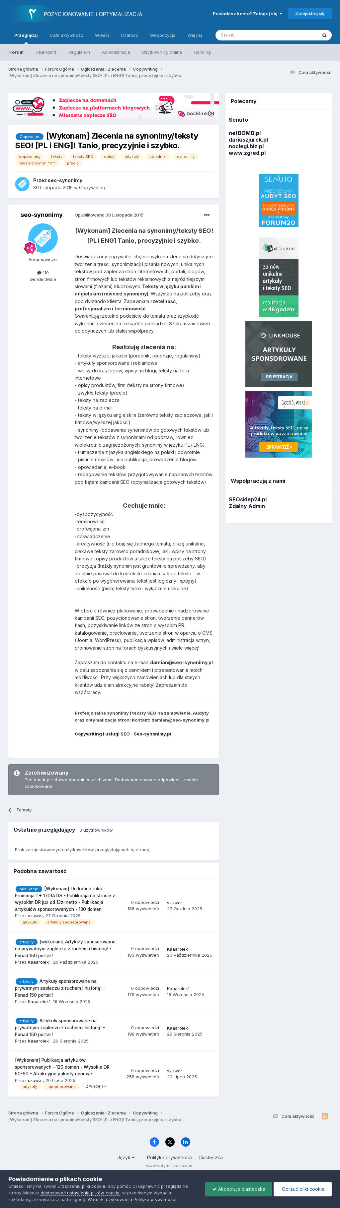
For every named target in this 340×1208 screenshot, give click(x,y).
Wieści (102, 35)
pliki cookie (93, 1186)
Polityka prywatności (169, 1157)
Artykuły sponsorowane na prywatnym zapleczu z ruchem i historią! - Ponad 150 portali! (60, 988)
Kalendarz (46, 52)
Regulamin (79, 52)
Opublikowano (109, 215)
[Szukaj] (249, 35)
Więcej (195, 35)
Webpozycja (163, 35)
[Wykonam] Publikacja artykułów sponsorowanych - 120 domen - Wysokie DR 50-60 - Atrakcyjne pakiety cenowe (62, 1066)
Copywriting (92, 187)
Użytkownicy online (162, 52)
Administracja (116, 52)
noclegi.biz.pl (246, 146)
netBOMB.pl (245, 133)
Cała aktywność (66, 35)
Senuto (238, 119)
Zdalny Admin (247, 506)
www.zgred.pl (247, 153)
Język (125, 1157)
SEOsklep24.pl (248, 499)
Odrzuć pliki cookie (303, 1189)
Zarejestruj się (310, 13)
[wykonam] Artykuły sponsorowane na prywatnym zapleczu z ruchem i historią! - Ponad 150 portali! (65, 948)
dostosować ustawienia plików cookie (80, 1192)
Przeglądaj (26, 38)
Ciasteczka (211, 1157)
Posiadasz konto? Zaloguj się (247, 13)
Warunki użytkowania (110, 1199)
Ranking (202, 52)
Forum (16, 52)
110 (43, 272)
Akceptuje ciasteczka (238, 1189)
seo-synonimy (42, 214)
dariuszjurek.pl (248, 139)
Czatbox (129, 35)
